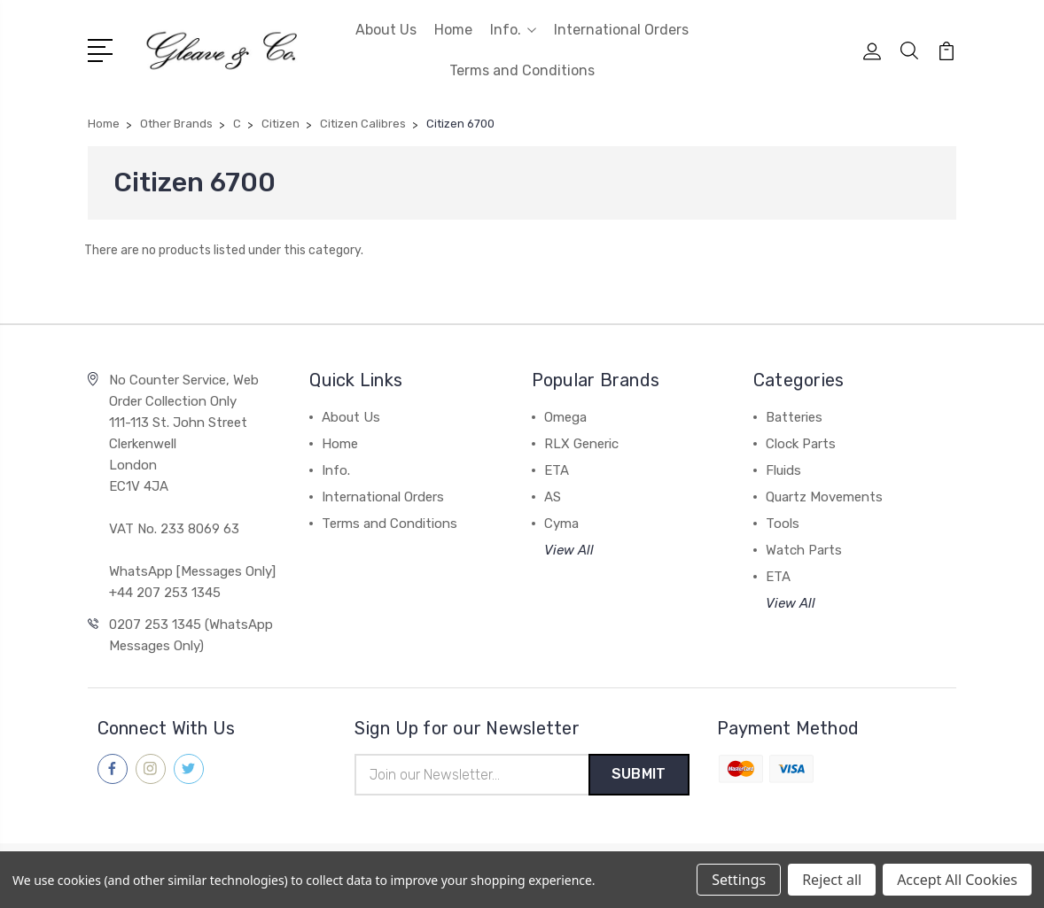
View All (569, 550)
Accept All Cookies (957, 879)
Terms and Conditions (522, 70)
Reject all (831, 879)
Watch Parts (804, 550)
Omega (565, 417)
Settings (739, 879)
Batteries (794, 417)
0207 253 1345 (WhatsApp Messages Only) (191, 635)
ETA (556, 470)
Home (453, 29)
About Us (386, 29)
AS (552, 497)
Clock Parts (801, 444)
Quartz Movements (824, 497)
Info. (513, 29)
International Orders (621, 29)
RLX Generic (581, 444)
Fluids (783, 470)
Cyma (561, 524)
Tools (782, 524)
